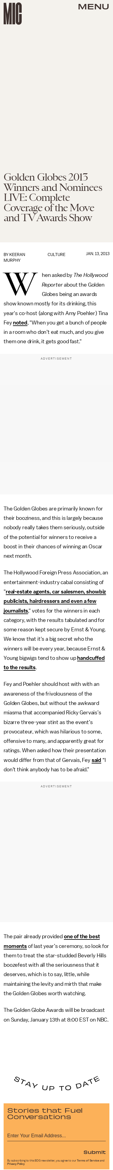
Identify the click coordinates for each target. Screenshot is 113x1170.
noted (20, 322)
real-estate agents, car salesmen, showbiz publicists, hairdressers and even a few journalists (55, 601)
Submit (94, 1152)
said (96, 760)
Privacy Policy (16, 1163)
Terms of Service (88, 1160)
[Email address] (56, 1134)
